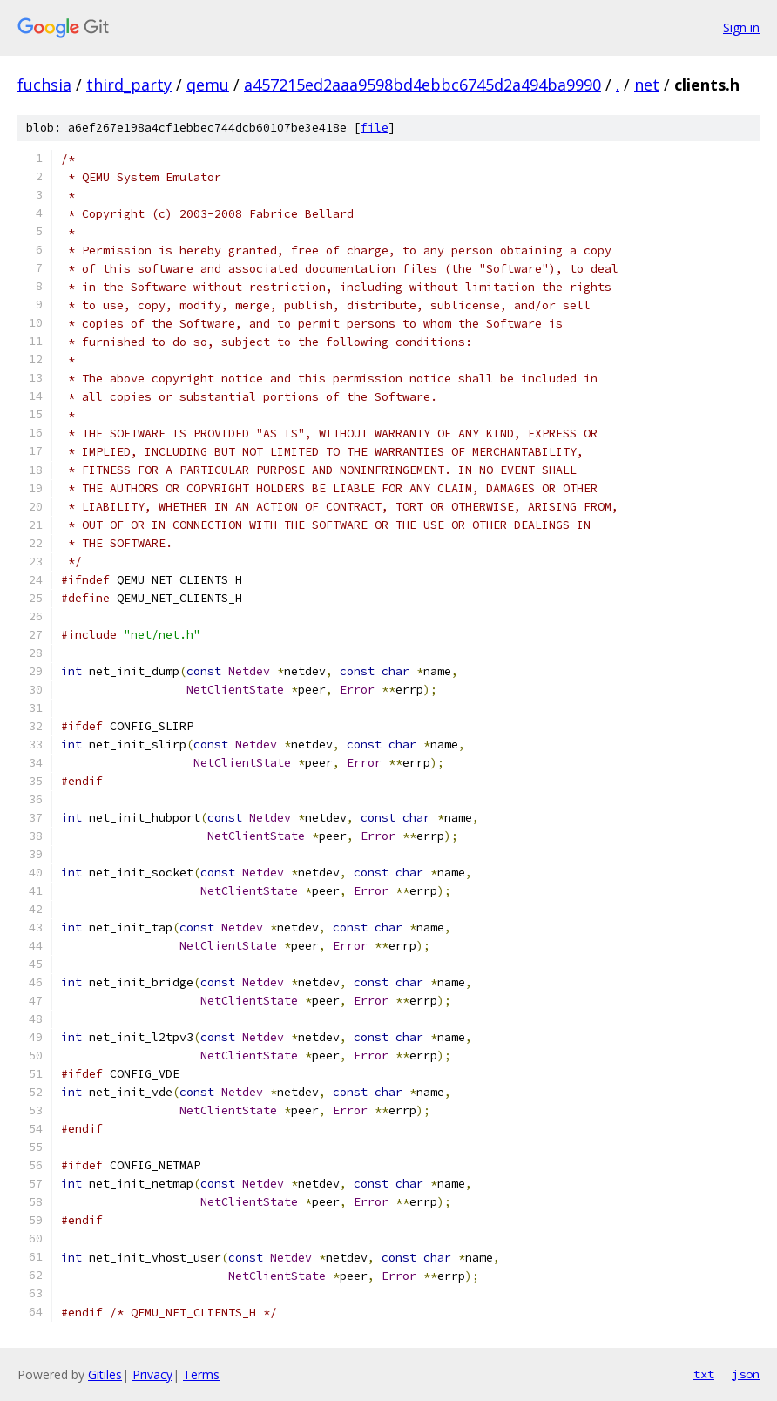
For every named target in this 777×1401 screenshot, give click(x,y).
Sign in (741, 27)
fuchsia (44, 84)
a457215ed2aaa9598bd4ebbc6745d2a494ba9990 (422, 84)
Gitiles (105, 1374)
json (746, 1374)
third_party (129, 84)
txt (703, 1374)
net (646, 84)
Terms (201, 1374)
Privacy (152, 1374)
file (374, 127)
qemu (207, 84)
